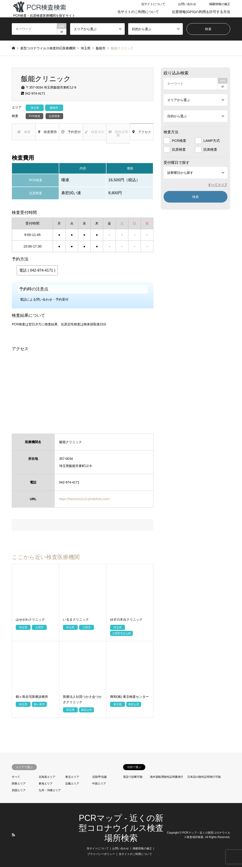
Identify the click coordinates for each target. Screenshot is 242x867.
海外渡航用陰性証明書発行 (166, 776)
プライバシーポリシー (101, 854)
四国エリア (19, 790)
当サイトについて (153, 4)
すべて (16, 776)
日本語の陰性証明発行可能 (204, 776)
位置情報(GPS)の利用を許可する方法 (201, 12)
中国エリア (99, 783)
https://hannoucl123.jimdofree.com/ (84, 499)
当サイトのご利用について (138, 12)
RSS (13, 834)
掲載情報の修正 (219, 4)
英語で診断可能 (133, 776)
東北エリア (72, 776)
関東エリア (19, 783)
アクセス (141, 132)
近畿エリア (72, 783)
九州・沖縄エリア (50, 790)
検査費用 (47, 132)
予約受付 (71, 132)
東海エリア (46, 783)
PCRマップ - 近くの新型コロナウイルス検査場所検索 (121, 828)
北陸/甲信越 (99, 776)
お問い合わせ (187, 4)
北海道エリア (47, 776)
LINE (19, 834)
